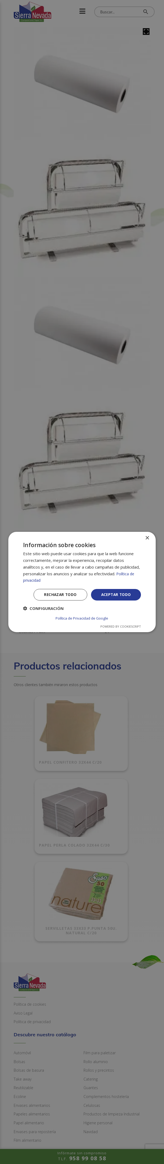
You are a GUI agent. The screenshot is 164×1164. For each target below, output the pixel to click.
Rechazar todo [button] (58, 595)
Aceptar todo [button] (115, 595)
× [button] (147, 538)
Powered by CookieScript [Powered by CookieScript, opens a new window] (120, 626)
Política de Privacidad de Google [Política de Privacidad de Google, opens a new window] (82, 618)
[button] (43, 609)
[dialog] (82, 582)
